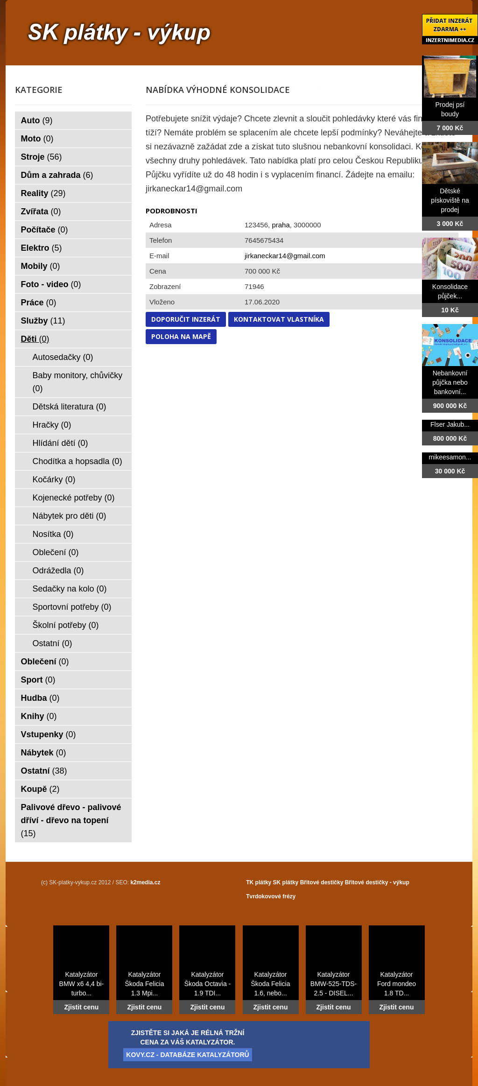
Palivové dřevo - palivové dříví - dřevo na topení (71, 820)
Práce (38, 302)
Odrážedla (58, 570)
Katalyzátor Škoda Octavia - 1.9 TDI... (207, 984)
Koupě (40, 789)
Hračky (52, 425)
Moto (37, 138)
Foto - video (51, 284)
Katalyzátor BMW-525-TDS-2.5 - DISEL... (333, 984)
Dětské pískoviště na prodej (450, 200)
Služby (43, 320)
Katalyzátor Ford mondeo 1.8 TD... (396, 984)
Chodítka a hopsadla (77, 461)
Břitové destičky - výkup (377, 882)
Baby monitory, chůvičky (78, 382)
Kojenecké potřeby (74, 497)
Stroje (41, 157)
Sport (38, 679)
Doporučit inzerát (185, 319)
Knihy (39, 716)
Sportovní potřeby (72, 607)
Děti (35, 339)
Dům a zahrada (57, 175)
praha (280, 225)
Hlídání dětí (60, 443)
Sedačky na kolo (70, 588)
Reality (43, 193)
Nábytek (43, 752)
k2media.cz (145, 882)
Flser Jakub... (450, 424)
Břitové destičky (322, 882)
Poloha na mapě (181, 336)
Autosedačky (63, 357)
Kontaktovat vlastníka (279, 319)
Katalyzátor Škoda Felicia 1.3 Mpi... (144, 984)
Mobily (40, 266)
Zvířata (41, 211)
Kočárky (54, 479)
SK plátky (286, 882)
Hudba (40, 698)
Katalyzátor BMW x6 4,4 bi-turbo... (81, 984)
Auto (37, 120)
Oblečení (56, 552)
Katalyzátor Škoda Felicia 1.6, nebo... (270, 984)
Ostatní (52, 643)
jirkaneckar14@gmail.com (285, 256)
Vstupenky (48, 734)
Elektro (41, 248)
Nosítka (53, 534)
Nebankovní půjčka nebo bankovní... (450, 382)
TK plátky (258, 882)
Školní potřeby (66, 625)
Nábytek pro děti (69, 516)
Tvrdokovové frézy (270, 896)
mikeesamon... (450, 457)
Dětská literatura (69, 406)
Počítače (44, 229)
